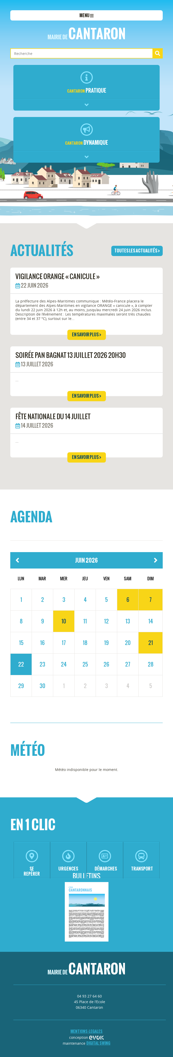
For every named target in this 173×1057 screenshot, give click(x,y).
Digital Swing (98, 1043)
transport (142, 861)
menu (86, 15)
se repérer (32, 863)
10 (63, 621)
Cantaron (87, 33)
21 (150, 643)
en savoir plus (86, 334)
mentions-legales (86, 1031)
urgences (68, 861)
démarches (106, 861)
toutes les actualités (137, 251)
